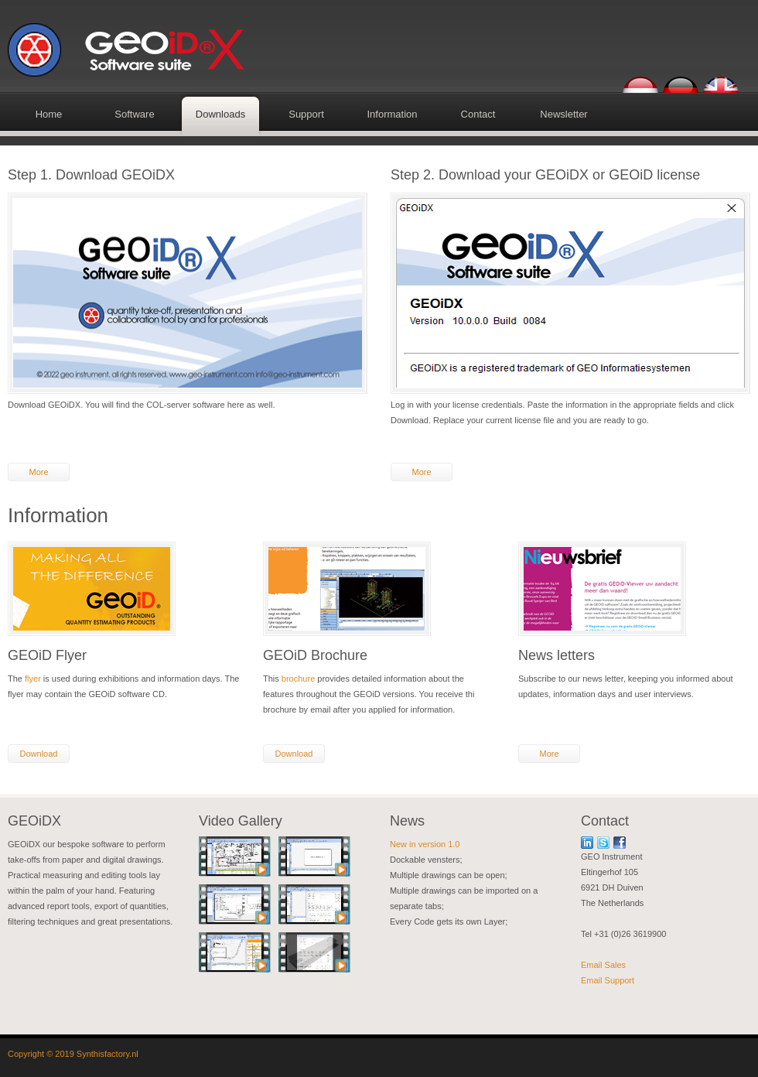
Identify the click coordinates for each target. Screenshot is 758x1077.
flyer (33, 678)
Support (306, 114)
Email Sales (603, 964)
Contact (478, 114)
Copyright (26, 1053)
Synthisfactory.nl (107, 1053)
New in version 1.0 (425, 844)
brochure (298, 678)
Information (392, 114)
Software (134, 114)
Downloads (220, 114)
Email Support (607, 980)
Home (49, 114)
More (38, 472)
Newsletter (563, 114)
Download (39, 753)
